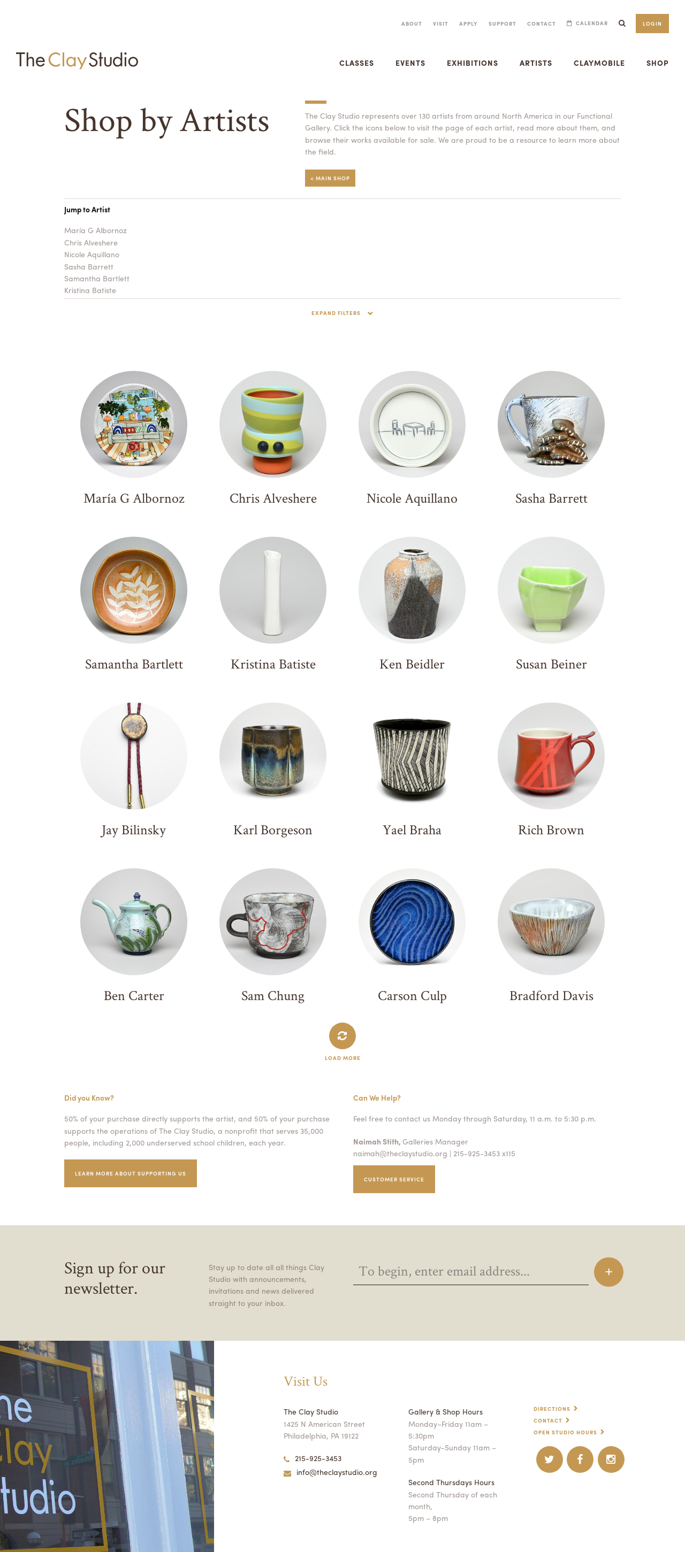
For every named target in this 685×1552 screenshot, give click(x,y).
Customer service (396, 1176)
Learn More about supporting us (134, 1170)
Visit (434, 23)
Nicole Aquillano (91, 252)
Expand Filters (336, 310)
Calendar (590, 23)
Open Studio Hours (567, 1429)
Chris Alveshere (90, 240)
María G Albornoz (93, 228)
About (405, 23)
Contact (538, 23)
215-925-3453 (312, 1455)
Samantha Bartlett (94, 276)
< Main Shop (330, 176)
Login (652, 23)
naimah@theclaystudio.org (397, 1150)
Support (498, 23)
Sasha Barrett (87, 264)
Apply (463, 23)
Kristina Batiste (89, 287)
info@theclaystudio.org (328, 1469)
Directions (553, 1406)
